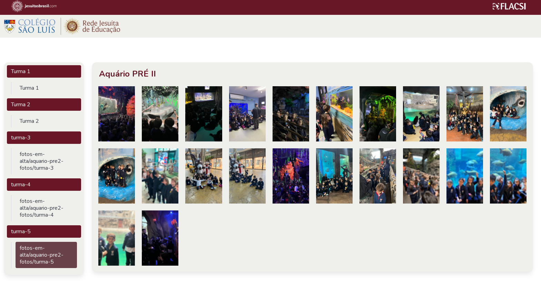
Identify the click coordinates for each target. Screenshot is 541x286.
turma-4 (21, 184)
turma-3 (21, 137)
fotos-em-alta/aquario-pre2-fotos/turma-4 (41, 208)
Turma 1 (20, 71)
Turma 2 (20, 104)
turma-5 (21, 231)
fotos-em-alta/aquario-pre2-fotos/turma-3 (41, 161)
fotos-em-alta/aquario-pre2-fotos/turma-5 (41, 255)
